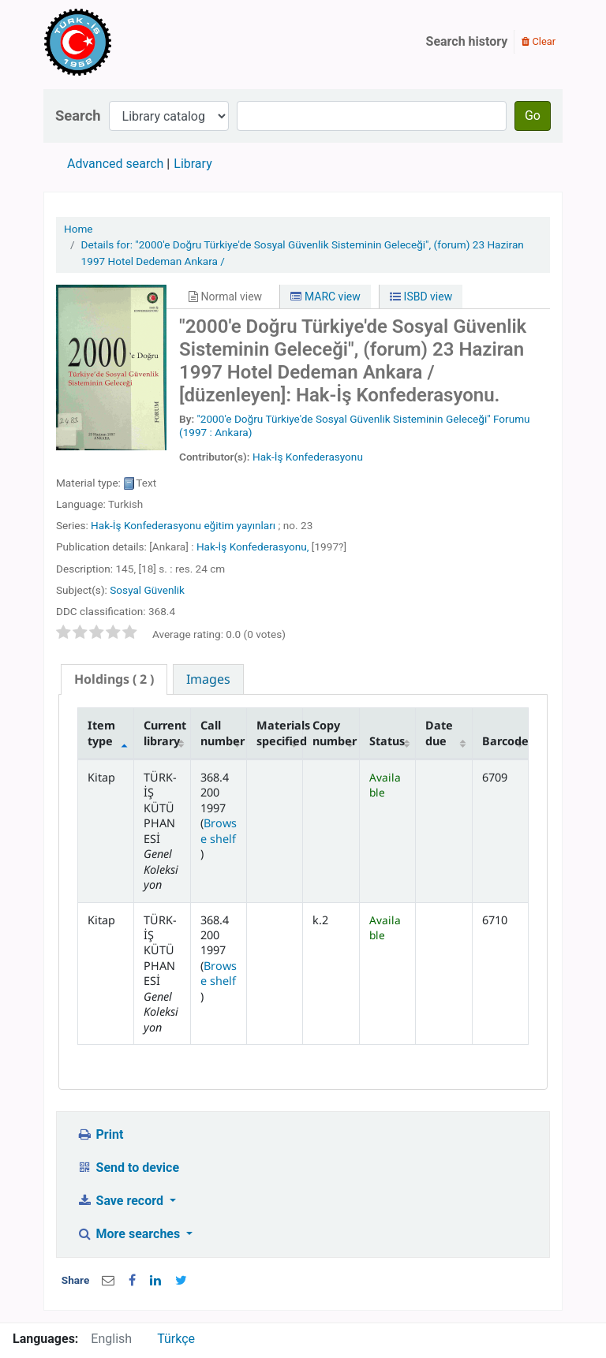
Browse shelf (218, 830)
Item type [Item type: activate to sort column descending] (101, 733)
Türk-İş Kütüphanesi (123, 41)
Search (78, 115)
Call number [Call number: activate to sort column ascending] (222, 733)
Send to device (128, 1167)
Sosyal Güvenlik (147, 590)
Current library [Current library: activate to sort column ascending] (165, 733)
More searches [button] (130, 1233)
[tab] (114, 679)
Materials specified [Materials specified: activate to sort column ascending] (279, 733)
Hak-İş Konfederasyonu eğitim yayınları (183, 525)
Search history (467, 41)
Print (100, 1134)
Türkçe (176, 1338)
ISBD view (421, 296)
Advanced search (115, 163)
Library (192, 163)
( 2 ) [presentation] (114, 679)
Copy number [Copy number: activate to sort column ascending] (334, 733)
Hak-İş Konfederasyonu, (252, 546)
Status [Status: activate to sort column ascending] (387, 740)
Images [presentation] (208, 679)
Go (533, 115)
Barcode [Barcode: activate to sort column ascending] (505, 740)
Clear (539, 41)
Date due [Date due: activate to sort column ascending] (439, 733)
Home (78, 228)
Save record (121, 1200)
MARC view (325, 296)
